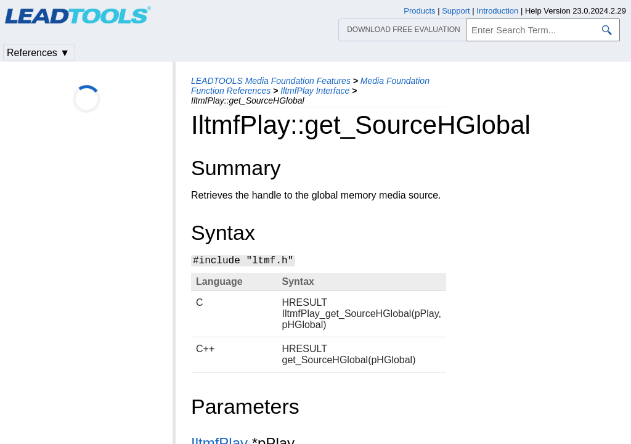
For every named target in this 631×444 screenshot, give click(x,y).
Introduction (497, 10)
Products (419, 10)
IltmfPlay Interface (314, 91)
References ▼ (38, 52)
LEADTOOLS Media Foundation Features (271, 81)
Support (456, 10)
